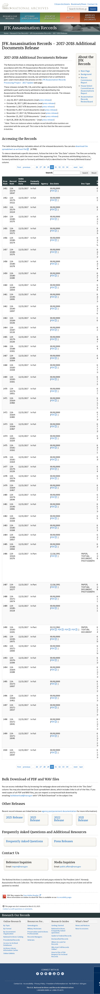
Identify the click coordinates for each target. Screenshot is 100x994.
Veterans (31, 940)
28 (44, 167)
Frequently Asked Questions (24, 841)
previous (26, 167)
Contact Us (92, 4)
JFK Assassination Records (40, 33)
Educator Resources (50, 17)
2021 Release (83, 819)
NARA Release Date (22, 181)
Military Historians (34, 928)
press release (45, 100)
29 (48, 167)
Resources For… (35, 921)
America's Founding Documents (90, 17)
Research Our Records (10, 17)
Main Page (85, 71)
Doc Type (85, 183)
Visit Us (70, 17)
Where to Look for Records (58, 943)
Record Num (13, 182)
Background (86, 74)
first (19, 167)
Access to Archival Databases (10, 944)
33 (63, 167)
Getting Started (57, 925)
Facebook (37, 973)
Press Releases (63, 841)
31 (56, 167)
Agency (44, 183)
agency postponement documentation (59, 811)
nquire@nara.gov (20, 866)
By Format (7, 928)
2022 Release (59, 819)
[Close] (97, 969)
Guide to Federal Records (61, 936)
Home (6, 33)
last (81, 167)
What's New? (82, 921)
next (76, 167)
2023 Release (35, 819)
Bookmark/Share (78, 4)
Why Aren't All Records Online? (60, 948)
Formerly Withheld (34, 182)
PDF (52, 190)
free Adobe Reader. (32, 895)
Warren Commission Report (86, 80)
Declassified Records (59, 939)
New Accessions (82, 928)
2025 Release (14, 817)
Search (93, 9)
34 (67, 167)
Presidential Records (11, 940)
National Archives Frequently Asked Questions (58, 930)
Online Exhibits (9, 953)
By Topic (6, 925)
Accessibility (28, 983)
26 (37, 167)
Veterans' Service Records (30, 17)
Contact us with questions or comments (17, 909)
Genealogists (32, 925)
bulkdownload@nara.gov (21, 795)
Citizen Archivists (62, 4)
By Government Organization (9, 933)
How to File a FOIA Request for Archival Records (59, 954)
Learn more (76, 989)
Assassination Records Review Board (87, 99)
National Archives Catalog (13, 937)
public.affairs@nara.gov (70, 866)
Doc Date (54, 183)
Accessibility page (64, 897)
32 (59, 167)
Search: (49, 172)
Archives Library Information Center (10, 949)
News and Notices (83, 925)
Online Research (12, 921)
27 (41, 167)
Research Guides (60, 921)
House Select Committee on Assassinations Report (87, 89)
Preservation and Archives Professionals (37, 933)
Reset (94, 173)
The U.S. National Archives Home (25, 6)
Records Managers (34, 937)
